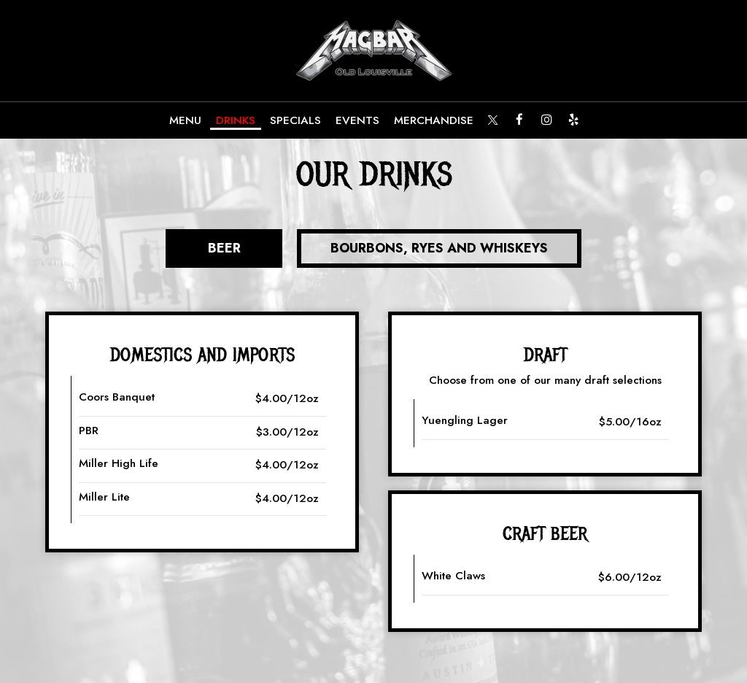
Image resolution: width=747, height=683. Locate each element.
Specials (295, 120)
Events (357, 120)
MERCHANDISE (433, 120)
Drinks (235, 120)
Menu (185, 120)
